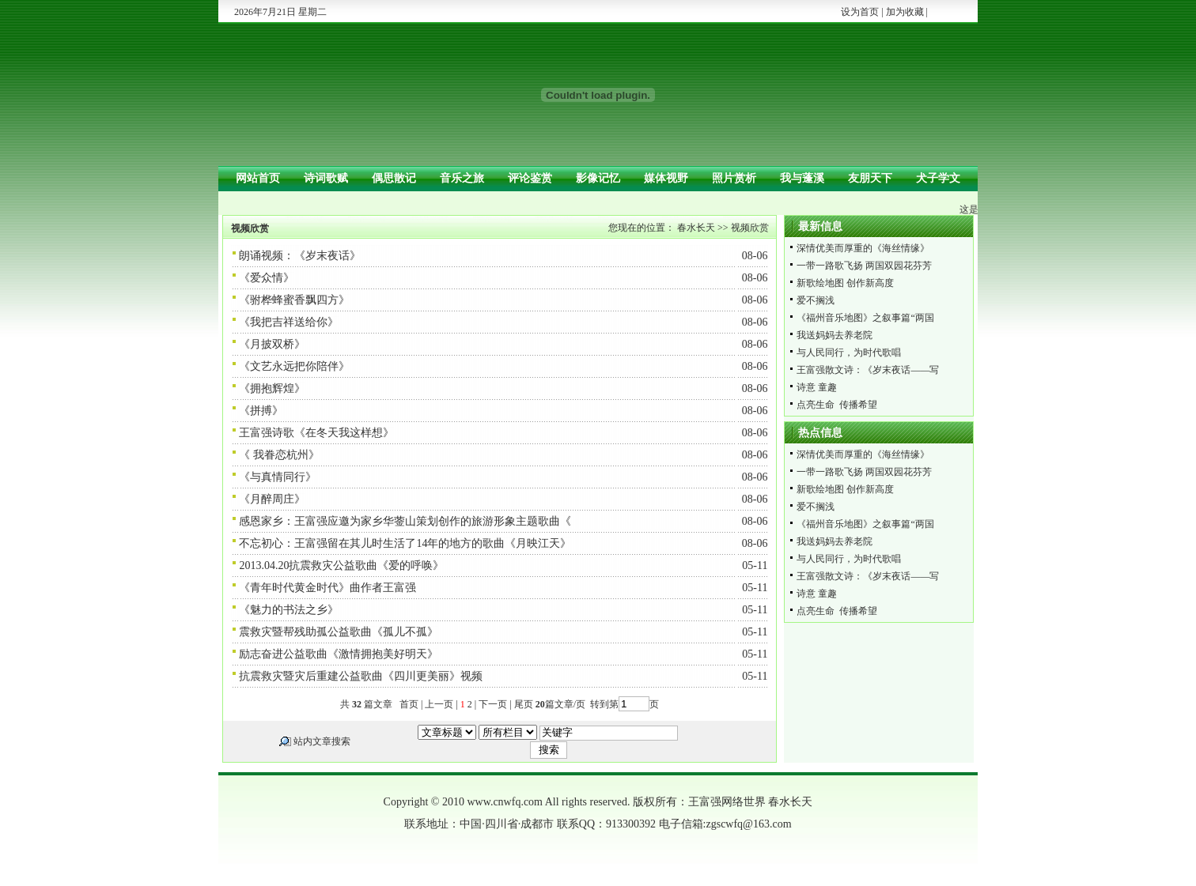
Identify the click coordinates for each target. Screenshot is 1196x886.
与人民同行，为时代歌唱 (849, 352)
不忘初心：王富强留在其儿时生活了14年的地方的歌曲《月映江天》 (405, 543)
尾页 (522, 704)
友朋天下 (870, 178)
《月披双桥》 (272, 344)
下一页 (493, 704)
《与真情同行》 (277, 477)
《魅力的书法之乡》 (289, 610)
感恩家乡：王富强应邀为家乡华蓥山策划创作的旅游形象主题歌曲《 (405, 521)
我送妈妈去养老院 (834, 335)
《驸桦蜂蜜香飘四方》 (294, 300)
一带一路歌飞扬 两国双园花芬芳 (864, 265)
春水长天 (696, 227)
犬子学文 (938, 178)
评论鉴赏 (530, 178)
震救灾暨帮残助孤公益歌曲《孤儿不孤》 (338, 632)
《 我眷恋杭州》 (279, 455)
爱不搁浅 (816, 300)
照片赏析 (734, 178)
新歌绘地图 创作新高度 (845, 282)
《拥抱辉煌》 (272, 388)
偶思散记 (394, 178)
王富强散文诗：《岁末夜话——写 (868, 369)
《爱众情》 (266, 278)
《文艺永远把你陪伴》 (294, 366)
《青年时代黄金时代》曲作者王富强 (327, 588)
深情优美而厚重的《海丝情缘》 (863, 248)
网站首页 (258, 178)
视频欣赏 (750, 227)
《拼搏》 (261, 411)
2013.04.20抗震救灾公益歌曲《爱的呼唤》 (341, 565)
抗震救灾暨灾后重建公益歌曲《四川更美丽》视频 (361, 676)
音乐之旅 (462, 178)
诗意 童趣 (817, 387)
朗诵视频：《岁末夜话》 (300, 256)
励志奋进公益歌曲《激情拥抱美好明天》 (338, 654)
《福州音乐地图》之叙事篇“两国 (865, 317)
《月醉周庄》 (272, 499)
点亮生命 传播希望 (837, 404)
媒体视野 (666, 178)
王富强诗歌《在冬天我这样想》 (316, 433)
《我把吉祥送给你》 (289, 322)
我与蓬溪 (802, 178)
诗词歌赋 (326, 178)
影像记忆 (598, 178)
